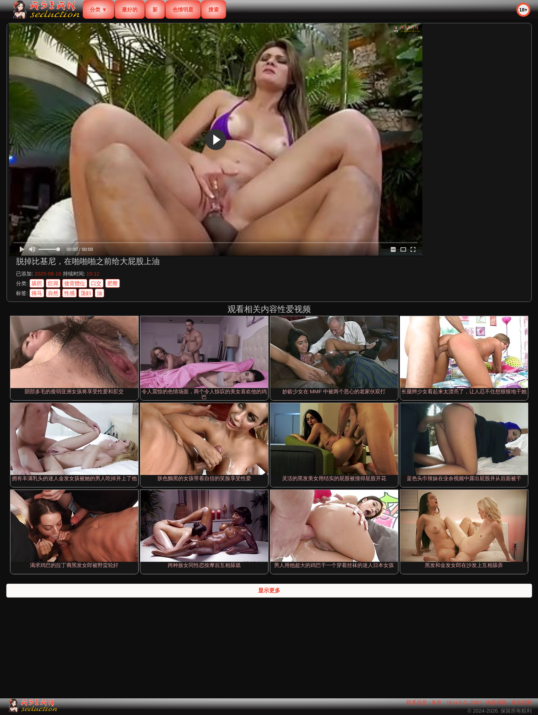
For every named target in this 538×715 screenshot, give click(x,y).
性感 (69, 293)
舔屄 (37, 283)
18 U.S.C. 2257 (464, 702)
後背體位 (74, 283)
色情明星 (183, 10)
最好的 (130, 10)
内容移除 (496, 702)
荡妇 (86, 293)
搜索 (213, 10)
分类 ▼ (98, 10)
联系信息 (416, 702)
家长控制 (521, 702)
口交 (96, 283)
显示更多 (269, 590)
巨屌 (53, 283)
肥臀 (112, 283)
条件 (436, 702)
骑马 (37, 293)
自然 (53, 293)
